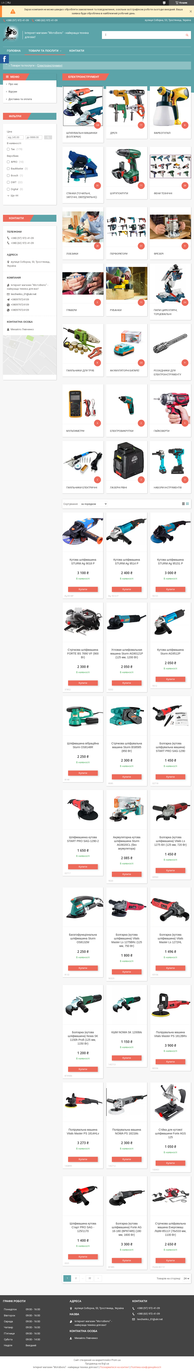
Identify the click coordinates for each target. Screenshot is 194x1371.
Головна (14, 50)
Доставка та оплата (20, 99)
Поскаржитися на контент (114, 1367)
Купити (83, 589)
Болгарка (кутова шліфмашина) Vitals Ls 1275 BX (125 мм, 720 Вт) (170, 841)
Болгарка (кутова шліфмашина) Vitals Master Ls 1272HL (170, 938)
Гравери (71, 310)
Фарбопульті (162, 132)
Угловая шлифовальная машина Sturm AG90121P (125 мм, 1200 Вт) (126, 653)
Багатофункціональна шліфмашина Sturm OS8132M (83, 938)
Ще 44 (14, 195)
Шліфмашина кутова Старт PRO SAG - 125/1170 (83, 1227)
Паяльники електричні (81, 487)
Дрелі (113, 132)
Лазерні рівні (118, 487)
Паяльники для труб (80, 370)
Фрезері (159, 253)
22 (89, 1278)
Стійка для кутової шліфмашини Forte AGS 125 (170, 1133)
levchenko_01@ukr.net (23, 294)
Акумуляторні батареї (124, 370)
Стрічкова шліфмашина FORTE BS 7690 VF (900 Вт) (83, 653)
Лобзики (72, 253)
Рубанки (116, 310)
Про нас (13, 84)
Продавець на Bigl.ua (97, 1363)
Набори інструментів (168, 487)
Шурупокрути (119, 193)
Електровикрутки (121, 430)
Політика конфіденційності (146, 1367)
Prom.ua (116, 1360)
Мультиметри (75, 430)
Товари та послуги (43, 50)
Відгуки (13, 91)
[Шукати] (187, 35)
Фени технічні (163, 193)
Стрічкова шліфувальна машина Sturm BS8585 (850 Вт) (126, 747)
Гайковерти (161, 430)
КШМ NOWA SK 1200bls (126, 1032)
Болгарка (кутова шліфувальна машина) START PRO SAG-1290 (170, 747)
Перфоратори (118, 253)
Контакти (76, 50)
